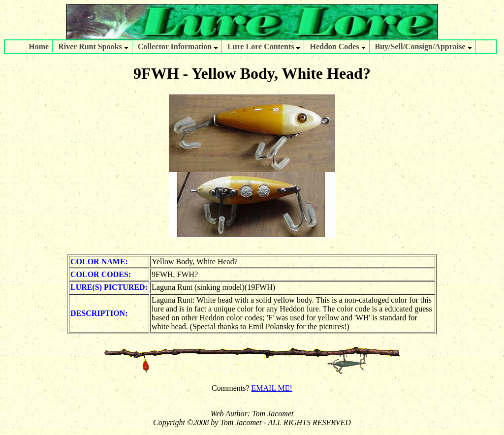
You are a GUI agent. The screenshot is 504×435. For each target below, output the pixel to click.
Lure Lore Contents (263, 46)
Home (39, 46)
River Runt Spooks (93, 46)
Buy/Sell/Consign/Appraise (423, 46)
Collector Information (178, 46)
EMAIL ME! (272, 388)
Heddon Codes (337, 46)
